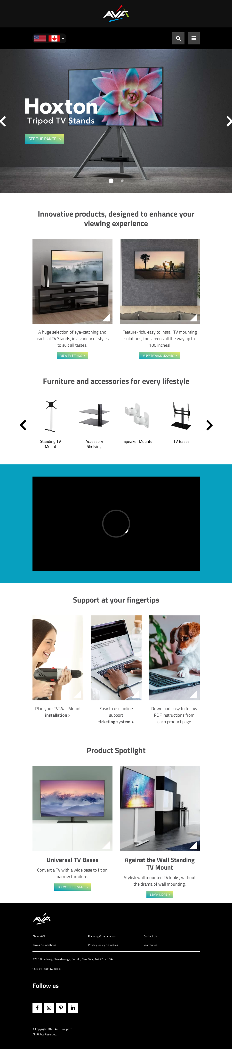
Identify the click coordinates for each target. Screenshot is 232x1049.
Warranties (150, 945)
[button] (22, 425)
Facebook (37, 1008)
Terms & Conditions (44, 945)
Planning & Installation (101, 936)
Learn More (158, 894)
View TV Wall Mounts (158, 355)
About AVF (38, 936)
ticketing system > (116, 721)
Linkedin (73, 1008)
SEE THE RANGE (43, 139)
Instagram (49, 1008)
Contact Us (150, 936)
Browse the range (71, 887)
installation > (58, 715)
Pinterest (61, 1008)
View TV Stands (71, 355)
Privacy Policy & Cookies (103, 945)
